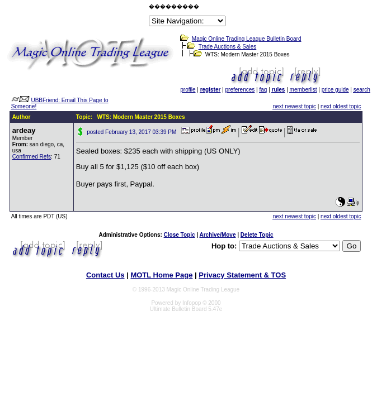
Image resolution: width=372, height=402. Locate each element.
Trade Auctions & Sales (228, 47)
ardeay (24, 130)
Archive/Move (217, 235)
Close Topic (179, 235)
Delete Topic (257, 235)
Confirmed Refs (31, 157)
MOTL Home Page (161, 275)
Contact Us (105, 275)
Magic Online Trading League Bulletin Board (247, 39)
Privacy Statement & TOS (242, 275)
